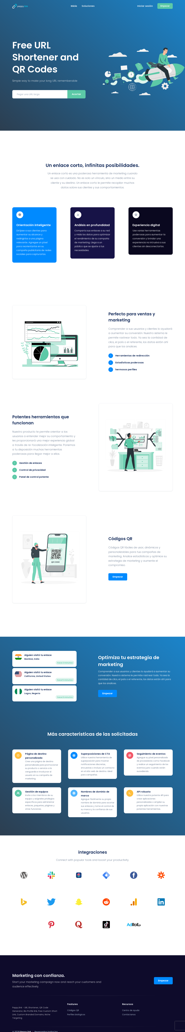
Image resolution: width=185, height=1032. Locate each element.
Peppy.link (25, 1023)
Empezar (118, 569)
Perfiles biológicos (76, 1006)
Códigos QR (73, 1001)
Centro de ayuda (130, 1001)
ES (167, 1025)
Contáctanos (129, 1006)
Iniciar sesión (145, 6)
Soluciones (88, 6)
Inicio (74, 6)
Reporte (156, 1025)
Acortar (76, 94)
